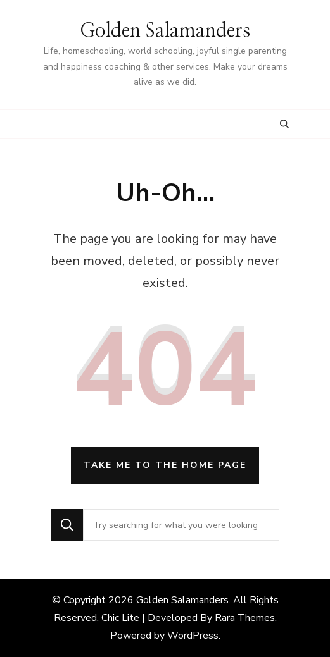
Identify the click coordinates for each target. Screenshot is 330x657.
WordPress (193, 635)
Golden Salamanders (165, 30)
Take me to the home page (165, 465)
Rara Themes (245, 618)
